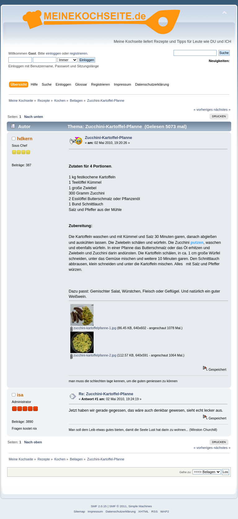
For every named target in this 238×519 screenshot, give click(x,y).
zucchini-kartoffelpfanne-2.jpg (93, 355)
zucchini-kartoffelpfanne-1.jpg (93, 328)
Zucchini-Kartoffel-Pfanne (108, 138)
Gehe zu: (185, 472)
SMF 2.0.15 (99, 506)
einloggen (53, 53)
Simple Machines (140, 506)
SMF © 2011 (118, 506)
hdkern (25, 138)
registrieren (78, 53)
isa (20, 394)
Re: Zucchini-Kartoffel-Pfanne (106, 394)
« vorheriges (203, 109)
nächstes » (222, 109)
